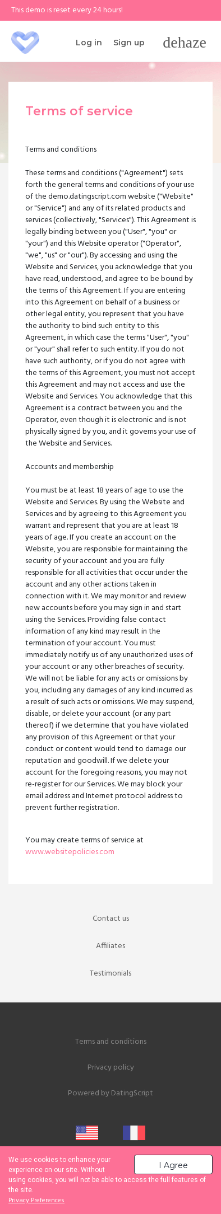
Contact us (111, 918)
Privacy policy (111, 1067)
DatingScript (132, 1093)
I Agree (173, 1165)
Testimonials (110, 973)
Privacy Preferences (36, 1200)
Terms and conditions (110, 1041)
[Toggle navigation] (184, 42)
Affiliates (110, 946)
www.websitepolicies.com (69, 852)
